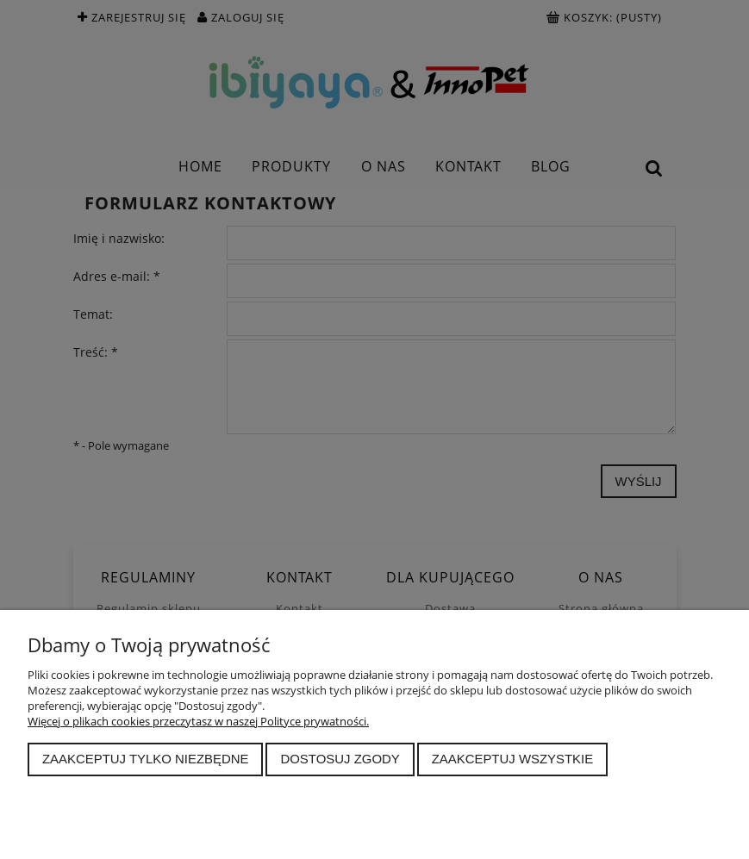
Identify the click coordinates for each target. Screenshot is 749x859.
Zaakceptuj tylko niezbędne (145, 758)
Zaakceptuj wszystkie (513, 758)
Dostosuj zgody (339, 758)
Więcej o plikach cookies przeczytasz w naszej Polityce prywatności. (198, 721)
